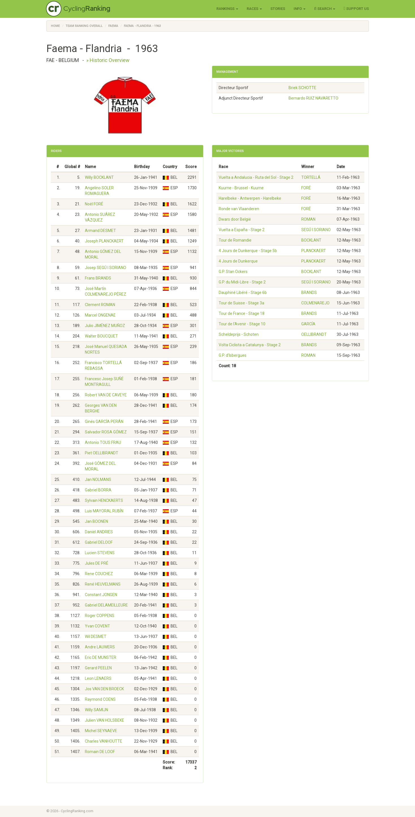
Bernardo (313, 98)
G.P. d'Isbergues (232, 355)
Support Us (356, 8)
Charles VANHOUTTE (103, 741)
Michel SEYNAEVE (101, 730)
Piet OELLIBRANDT (101, 453)
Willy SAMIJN (96, 710)
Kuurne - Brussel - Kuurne (241, 188)
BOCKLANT (311, 240)
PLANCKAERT (313, 250)
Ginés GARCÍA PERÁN (104, 421)
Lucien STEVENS (100, 553)
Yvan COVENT (97, 626)
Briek (302, 87)
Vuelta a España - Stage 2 (242, 229)
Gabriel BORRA (98, 490)
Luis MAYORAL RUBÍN (104, 511)
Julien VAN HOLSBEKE (104, 720)
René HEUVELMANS (103, 584)
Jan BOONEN (96, 521)
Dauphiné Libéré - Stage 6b (243, 292)
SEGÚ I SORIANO (316, 229)
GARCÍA (308, 324)
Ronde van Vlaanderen (239, 209)
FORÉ (306, 188)
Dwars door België (235, 219)
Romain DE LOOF (100, 751)
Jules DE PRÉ (96, 563)
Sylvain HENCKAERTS (104, 500)
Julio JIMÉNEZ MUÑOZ (105, 325)
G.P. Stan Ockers (233, 271)
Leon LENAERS (98, 678)
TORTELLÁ (311, 177)
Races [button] (254, 9)
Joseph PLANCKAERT (104, 241)
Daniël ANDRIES (99, 532)
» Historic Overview (108, 60)
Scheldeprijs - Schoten (239, 334)
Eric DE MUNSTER (100, 657)
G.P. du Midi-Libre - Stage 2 (242, 282)
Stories (277, 9)
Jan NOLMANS (98, 479)
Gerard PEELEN (98, 668)
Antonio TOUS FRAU (103, 442)
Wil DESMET (95, 636)
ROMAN (308, 219)
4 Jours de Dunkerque (238, 261)
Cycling (86, 8)
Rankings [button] (227, 9)
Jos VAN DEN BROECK (104, 689)
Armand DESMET (100, 230)
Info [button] (300, 9)
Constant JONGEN (101, 594)
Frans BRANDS (98, 278)
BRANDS (309, 292)
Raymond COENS (100, 699)
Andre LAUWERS (100, 647)
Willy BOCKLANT (99, 177)
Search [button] (324, 8)
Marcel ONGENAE (100, 315)
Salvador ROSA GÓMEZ (106, 432)
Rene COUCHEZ (99, 573)
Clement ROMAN (100, 304)
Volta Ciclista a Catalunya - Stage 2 (250, 345)
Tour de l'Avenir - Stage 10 (242, 324)
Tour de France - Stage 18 (242, 313)
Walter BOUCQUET (101, 336)
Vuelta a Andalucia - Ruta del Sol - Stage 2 (256, 177)
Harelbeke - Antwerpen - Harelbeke (250, 198)
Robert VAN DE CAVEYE (106, 395)
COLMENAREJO (315, 303)
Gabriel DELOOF (99, 542)
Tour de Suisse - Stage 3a (241, 303)
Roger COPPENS (99, 615)
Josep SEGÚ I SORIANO (105, 267)
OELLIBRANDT (314, 334)
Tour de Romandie (235, 240)
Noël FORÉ (94, 204)
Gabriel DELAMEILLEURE (106, 605)
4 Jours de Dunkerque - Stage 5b (248, 250)
